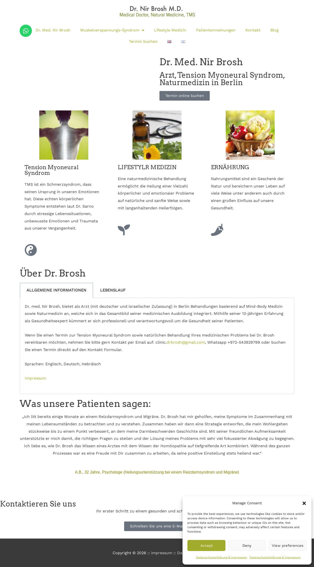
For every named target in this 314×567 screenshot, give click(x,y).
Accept (206, 545)
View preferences (287, 545)
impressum (161, 553)
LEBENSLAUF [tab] (113, 290)
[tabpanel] (157, 346)
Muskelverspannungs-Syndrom (112, 30)
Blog (274, 30)
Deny (246, 545)
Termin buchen (143, 41)
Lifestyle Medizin (170, 30)
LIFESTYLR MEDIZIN (147, 167)
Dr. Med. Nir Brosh (53, 30)
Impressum (35, 378)
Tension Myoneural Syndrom (51, 170)
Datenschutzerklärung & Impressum (221, 557)
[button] (304, 503)
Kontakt (253, 30)
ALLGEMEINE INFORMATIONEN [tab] (56, 290)
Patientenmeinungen (216, 30)
